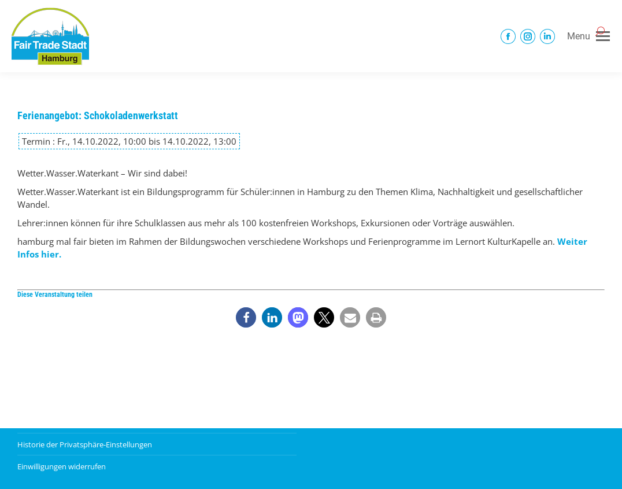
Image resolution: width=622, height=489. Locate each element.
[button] (246, 317)
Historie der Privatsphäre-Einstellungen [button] (84, 444)
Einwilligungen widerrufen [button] (61, 466)
